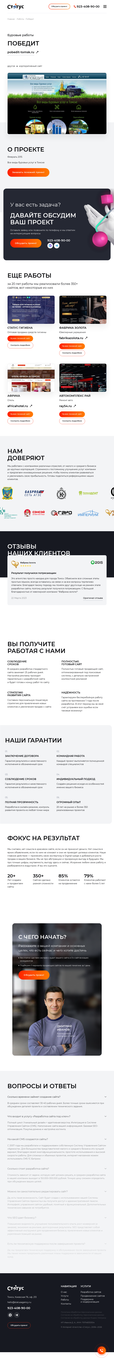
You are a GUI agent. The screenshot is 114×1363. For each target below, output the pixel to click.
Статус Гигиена (20, 332)
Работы (65, 1310)
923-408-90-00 (88, 8)
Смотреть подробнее (21, 350)
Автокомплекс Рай (75, 400)
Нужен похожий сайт (20, 343)
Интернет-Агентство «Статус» (15, 8)
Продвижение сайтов (93, 1307)
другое (11, 69)
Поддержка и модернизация (90, 1311)
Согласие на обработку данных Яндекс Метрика (83, 1328)
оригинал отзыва (97, 567)
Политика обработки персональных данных (81, 1323)
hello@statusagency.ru (19, 1313)
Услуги (64, 1307)
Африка (13, 400)
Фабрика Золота (72, 332)
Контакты (66, 1314)
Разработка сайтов (91, 1303)
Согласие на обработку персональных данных (82, 1326)
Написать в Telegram (58, 250)
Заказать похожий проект (29, 176)
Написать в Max (51, 250)
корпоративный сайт (30, 69)
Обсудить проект (58, 8)
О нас (64, 1303)
